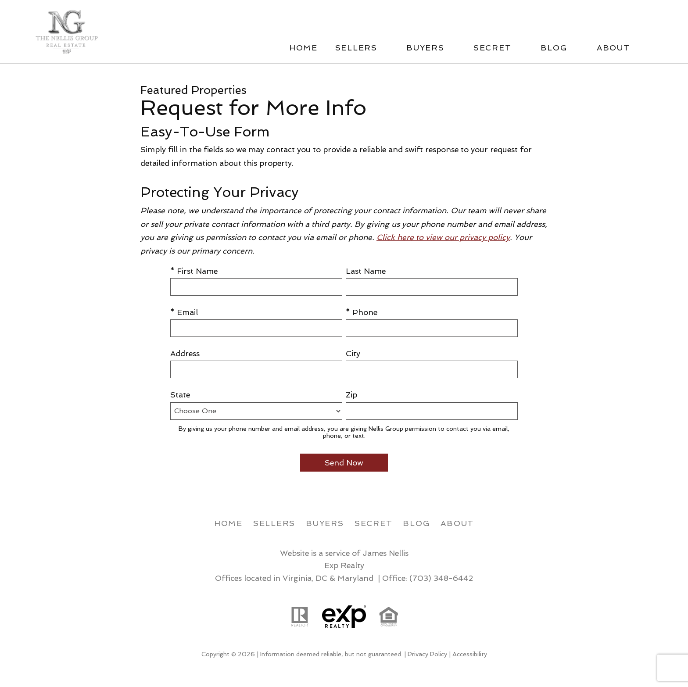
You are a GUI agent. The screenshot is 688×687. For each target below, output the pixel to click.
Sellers (274, 523)
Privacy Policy (427, 654)
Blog (416, 523)
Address (185, 353)
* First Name (194, 271)
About (457, 523)
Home (303, 48)
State (180, 394)
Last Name (366, 271)
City (353, 353)
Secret (374, 523)
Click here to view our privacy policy (443, 237)
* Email (184, 312)
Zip (351, 394)
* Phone (361, 312)
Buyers (325, 523)
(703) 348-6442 (441, 578)
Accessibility (469, 654)
